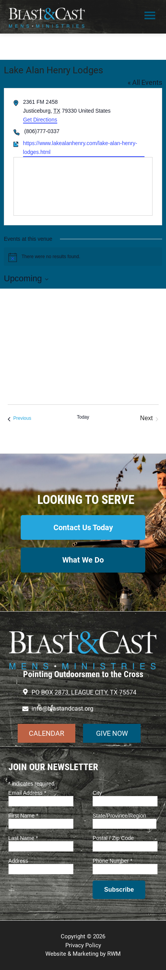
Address (18, 861)
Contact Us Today (83, 527)
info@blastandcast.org (62, 708)
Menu (150, 17)
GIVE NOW (112, 733)
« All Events (145, 82)
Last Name (23, 838)
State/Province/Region (119, 816)
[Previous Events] (20, 418)
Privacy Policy (83, 945)
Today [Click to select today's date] (83, 417)
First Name (23, 816)
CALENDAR (46, 733)
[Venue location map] (83, 186)
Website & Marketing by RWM (83, 953)
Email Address (27, 793)
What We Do (83, 559)
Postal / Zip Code (113, 838)
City (97, 793)
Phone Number (113, 861)
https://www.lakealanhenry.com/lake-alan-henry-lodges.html (80, 147)
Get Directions (40, 120)
